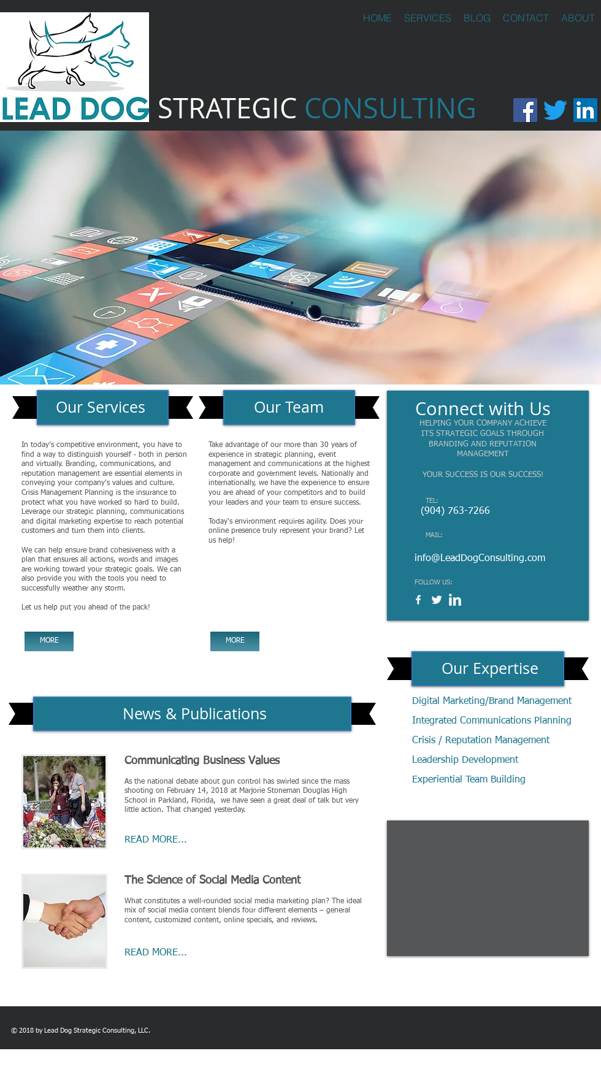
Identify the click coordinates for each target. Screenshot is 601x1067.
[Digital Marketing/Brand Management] (492, 701)
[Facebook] (525, 110)
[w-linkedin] (455, 600)
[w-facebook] (418, 600)
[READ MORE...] (171, 840)
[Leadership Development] (477, 760)
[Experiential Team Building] (473, 780)
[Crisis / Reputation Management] (481, 741)
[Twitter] (555, 110)
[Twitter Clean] (437, 600)
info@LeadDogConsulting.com (480, 559)
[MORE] (49, 641)
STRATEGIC (317, 108)
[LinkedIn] (585, 110)
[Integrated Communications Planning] (492, 721)
